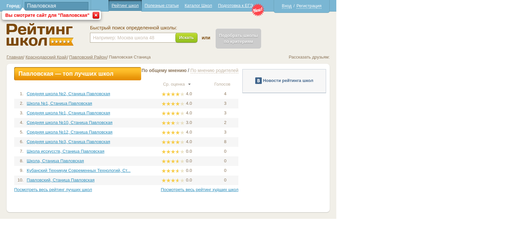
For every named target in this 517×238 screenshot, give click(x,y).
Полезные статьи (252, 5)
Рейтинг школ (215, 5)
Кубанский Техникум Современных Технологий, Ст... (169, 170)
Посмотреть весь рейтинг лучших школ (143, 189)
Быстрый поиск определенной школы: (223, 27)
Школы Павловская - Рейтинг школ (130, 34)
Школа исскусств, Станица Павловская (156, 151)
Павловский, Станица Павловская (151, 180)
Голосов (315, 84)
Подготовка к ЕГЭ (325, 5)
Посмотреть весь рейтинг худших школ (290, 189)
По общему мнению (254, 70)
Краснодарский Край (136, 57)
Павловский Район (178, 57)
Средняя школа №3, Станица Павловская (158, 141)
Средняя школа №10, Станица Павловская (160, 122)
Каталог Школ (288, 5)
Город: (104, 5)
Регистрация (399, 5)
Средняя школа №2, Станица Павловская (158, 93)
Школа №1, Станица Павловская (149, 103)
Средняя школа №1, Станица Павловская (158, 112)
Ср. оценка (267, 84)
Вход (377, 5)
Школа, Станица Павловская (145, 160)
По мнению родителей (305, 70)
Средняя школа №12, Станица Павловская (160, 132)
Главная (105, 57)
